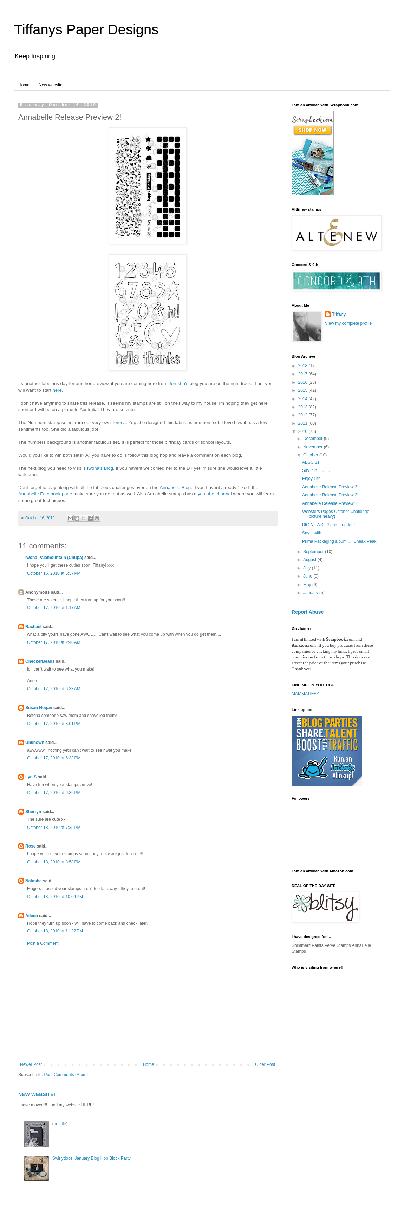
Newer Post (31, 1064)
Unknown (34, 742)
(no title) (59, 1123)
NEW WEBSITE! (36, 1094)
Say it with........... (318, 532)
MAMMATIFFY (305, 693)
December (313, 438)
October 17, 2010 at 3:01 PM (53, 723)
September (314, 551)
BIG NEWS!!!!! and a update (328, 524)
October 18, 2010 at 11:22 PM (55, 931)
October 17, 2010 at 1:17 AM (53, 607)
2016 (303, 382)
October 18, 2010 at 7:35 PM (53, 827)
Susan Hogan (38, 707)
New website (51, 85)
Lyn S (31, 776)
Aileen (31, 915)
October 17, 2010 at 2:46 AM (53, 642)
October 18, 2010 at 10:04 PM (55, 896)
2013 (303, 406)
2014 (303, 398)
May (307, 584)
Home (24, 85)
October (311, 455)
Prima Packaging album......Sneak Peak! (340, 541)
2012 (303, 415)
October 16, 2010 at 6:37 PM (53, 573)
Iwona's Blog (100, 468)
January (311, 592)
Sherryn (33, 811)
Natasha (33, 880)
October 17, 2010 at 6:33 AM (53, 688)
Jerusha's (178, 383)
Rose (30, 846)
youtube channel (215, 493)
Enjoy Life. (312, 478)
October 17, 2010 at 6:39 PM (53, 792)
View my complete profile (348, 323)
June (308, 576)
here (56, 390)
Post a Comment (42, 943)
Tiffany (339, 314)
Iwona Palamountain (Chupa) (54, 557)
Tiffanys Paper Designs (86, 29)
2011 (303, 423)
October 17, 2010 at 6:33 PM (53, 758)
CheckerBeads (39, 661)
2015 (303, 390)
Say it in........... (316, 470)
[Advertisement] (147, 1004)
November (313, 446)
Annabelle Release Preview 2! (330, 495)
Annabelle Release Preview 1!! (330, 503)
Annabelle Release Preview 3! (330, 486)
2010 (303, 431)
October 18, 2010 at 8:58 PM (53, 861)
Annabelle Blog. (175, 487)
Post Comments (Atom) (66, 1074)
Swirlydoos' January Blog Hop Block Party (91, 1158)
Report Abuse (308, 612)
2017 (303, 373)
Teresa (119, 422)
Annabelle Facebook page (45, 493)
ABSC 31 (310, 462)
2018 (303, 365)
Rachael (33, 626)
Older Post (265, 1064)
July (307, 568)
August (310, 559)
